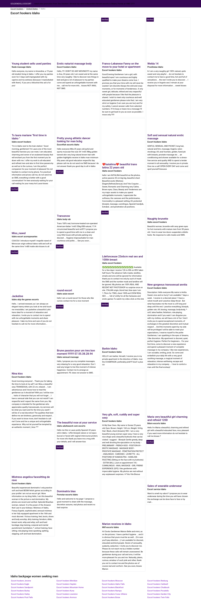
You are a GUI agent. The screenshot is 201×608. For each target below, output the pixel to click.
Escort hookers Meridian (67, 581)
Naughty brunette (157, 218)
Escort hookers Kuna (65, 591)
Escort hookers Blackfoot (113, 587)
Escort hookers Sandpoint (22, 587)
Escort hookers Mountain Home (70, 587)
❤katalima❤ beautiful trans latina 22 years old (119, 166)
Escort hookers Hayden (66, 584)
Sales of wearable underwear (164, 485)
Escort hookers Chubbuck (158, 587)
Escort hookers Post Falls (22, 597)
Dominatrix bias (66, 491)
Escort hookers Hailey (20, 594)
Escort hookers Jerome (21, 581)
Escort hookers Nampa (112, 591)
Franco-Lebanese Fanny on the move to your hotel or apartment (121, 65)
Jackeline (17, 296)
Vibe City (130, 4)
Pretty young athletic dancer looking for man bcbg (73, 140)
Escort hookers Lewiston (67, 594)
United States (32, 9)
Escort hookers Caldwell (157, 584)
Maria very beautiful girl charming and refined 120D (167, 418)
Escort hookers (17, 9)
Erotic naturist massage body (74, 63)
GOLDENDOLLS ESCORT (21, 4)
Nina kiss (17, 373)
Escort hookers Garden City (159, 594)
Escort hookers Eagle (20, 584)
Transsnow (63, 215)
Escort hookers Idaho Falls (113, 584)
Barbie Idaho (109, 348)
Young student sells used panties (31, 63)
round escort (64, 290)
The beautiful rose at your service (77, 422)
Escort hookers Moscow (112, 581)
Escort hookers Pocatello (158, 591)
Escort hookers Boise (111, 597)
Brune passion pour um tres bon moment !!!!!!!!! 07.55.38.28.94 (76, 352)
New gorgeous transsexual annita (167, 284)
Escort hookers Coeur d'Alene (114, 594)
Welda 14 (152, 63)
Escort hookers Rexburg (157, 581)
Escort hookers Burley (20, 591)
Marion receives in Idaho (116, 523)
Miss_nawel (19, 233)
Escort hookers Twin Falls (158, 597)
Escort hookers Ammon (67, 597)
